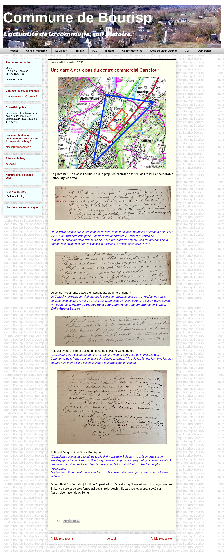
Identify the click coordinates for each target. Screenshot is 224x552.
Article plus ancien (162, 538)
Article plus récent (62, 538)
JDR (187, 50)
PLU (94, 50)
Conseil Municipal (37, 50)
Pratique (80, 50)
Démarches (205, 50)
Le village (61, 50)
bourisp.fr (11, 163)
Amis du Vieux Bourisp (163, 50)
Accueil (14, 50)
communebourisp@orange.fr (22, 96)
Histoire (109, 50)
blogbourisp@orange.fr (18, 147)
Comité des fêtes (132, 50)
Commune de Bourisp (77, 17)
